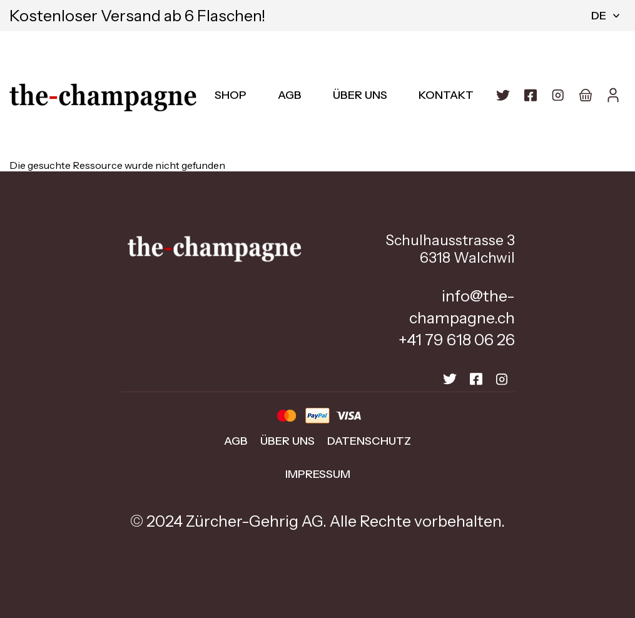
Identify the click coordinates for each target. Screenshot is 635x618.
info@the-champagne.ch (462, 306)
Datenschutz (369, 441)
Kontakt (446, 95)
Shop (230, 95)
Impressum (317, 474)
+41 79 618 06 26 (457, 339)
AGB (290, 95)
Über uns (360, 95)
